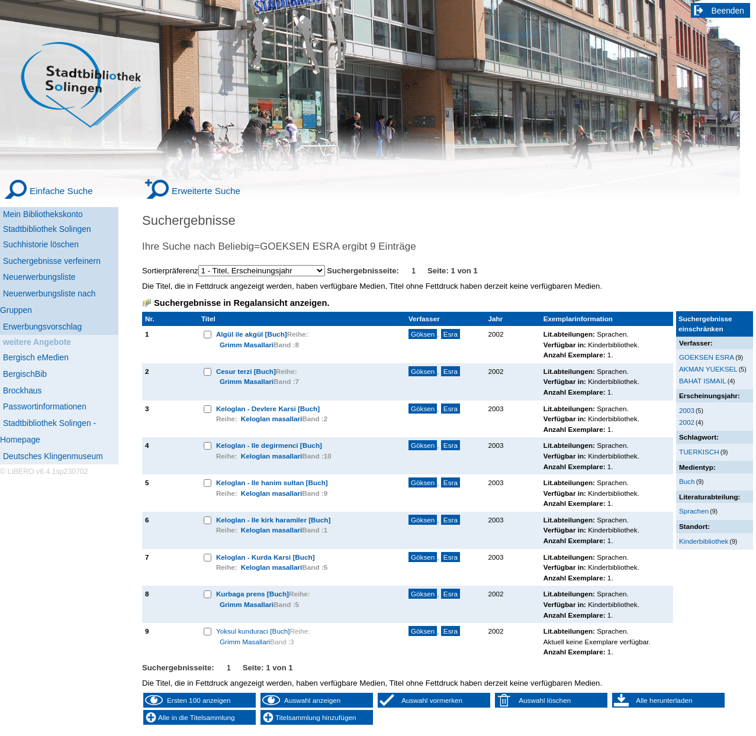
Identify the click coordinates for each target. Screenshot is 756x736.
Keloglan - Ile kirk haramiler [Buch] (273, 520)
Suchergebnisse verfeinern (52, 261)
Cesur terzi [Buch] (246, 371)
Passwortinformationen (44, 406)
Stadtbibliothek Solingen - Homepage (48, 431)
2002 (686, 422)
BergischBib (25, 374)
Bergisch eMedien (36, 357)
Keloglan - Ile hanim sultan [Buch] (272, 482)
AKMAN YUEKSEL (708, 369)
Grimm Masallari (247, 344)
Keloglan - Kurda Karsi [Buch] (265, 557)
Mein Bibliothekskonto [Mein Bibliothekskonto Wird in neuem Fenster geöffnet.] (43, 214)
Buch (687, 481)
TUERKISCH (699, 452)
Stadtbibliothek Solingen (47, 229)
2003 (686, 410)
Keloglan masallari (272, 418)
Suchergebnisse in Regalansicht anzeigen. (241, 303)
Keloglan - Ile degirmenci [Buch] (269, 445)
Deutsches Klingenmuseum (53, 456)
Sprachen (694, 511)
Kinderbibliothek (703, 541)
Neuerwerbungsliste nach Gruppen (47, 302)
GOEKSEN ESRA (706, 357)
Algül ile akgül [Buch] (251, 334)
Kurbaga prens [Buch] (252, 594)
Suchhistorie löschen (41, 244)
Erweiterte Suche (206, 191)
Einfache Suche (61, 191)
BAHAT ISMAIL (702, 381)
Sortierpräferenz (170, 270)
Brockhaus (22, 390)
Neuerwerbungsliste (39, 277)
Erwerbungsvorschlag (42, 326)
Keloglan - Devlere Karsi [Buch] (268, 408)
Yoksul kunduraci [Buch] (253, 631)
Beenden (728, 10)
